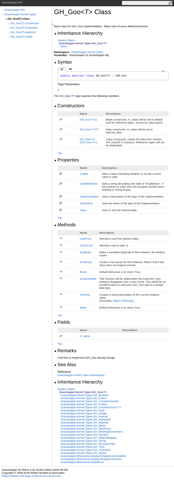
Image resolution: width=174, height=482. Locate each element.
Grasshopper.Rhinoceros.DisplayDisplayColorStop (91, 459)
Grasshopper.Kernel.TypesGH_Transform (86, 449)
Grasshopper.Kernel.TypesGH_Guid (82, 410)
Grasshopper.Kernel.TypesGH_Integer (84, 413)
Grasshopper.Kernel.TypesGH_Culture (84, 404)
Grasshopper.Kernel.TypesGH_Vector (83, 452)
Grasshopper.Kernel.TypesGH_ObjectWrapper (89, 437)
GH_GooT (88, 119)
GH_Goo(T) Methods (23, 32)
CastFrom (86, 238)
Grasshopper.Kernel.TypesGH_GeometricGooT (91, 407)
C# (61, 69)
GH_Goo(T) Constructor (24, 23)
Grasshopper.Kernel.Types (20, 14)
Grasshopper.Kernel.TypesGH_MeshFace (86, 428)
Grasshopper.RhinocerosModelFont (82, 462)
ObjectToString (122, 300)
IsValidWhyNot (88, 183)
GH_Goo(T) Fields (21, 36)
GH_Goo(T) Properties (23, 27)
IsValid (84, 173)
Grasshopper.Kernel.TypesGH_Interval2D (86, 419)
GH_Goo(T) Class (18, 18)
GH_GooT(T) (89, 129)
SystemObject (66, 40)
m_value (85, 336)
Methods (65, 224)
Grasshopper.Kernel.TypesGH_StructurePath (88, 443)
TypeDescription (89, 196)
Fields (62, 322)
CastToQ (86, 245)
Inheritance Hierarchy (78, 33)
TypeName (86, 203)
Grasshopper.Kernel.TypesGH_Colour (84, 398)
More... (65, 46)
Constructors (69, 105)
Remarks (65, 350)
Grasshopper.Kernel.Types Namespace (81, 375)
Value (83, 210)
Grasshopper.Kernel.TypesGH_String (83, 440)
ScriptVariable (88, 278)
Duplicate (85, 252)
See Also (65, 364)
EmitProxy (86, 262)
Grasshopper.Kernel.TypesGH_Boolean (85, 395)
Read (83, 271)
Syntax (63, 62)
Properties (66, 160)
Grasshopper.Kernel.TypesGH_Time (83, 446)
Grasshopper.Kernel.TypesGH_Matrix (83, 425)
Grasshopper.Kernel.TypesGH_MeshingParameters (92, 431)
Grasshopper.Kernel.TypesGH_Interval (84, 416)
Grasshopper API (14, 9)
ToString (85, 294)
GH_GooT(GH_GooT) (88, 141)
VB (70, 69)
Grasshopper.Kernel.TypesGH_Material (84, 422)
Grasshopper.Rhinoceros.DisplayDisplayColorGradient (93, 455)
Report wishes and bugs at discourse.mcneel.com (31, 475)
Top (60, 153)
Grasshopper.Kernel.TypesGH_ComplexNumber (90, 401)
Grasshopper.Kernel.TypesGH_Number (84, 434)
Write (83, 307)
